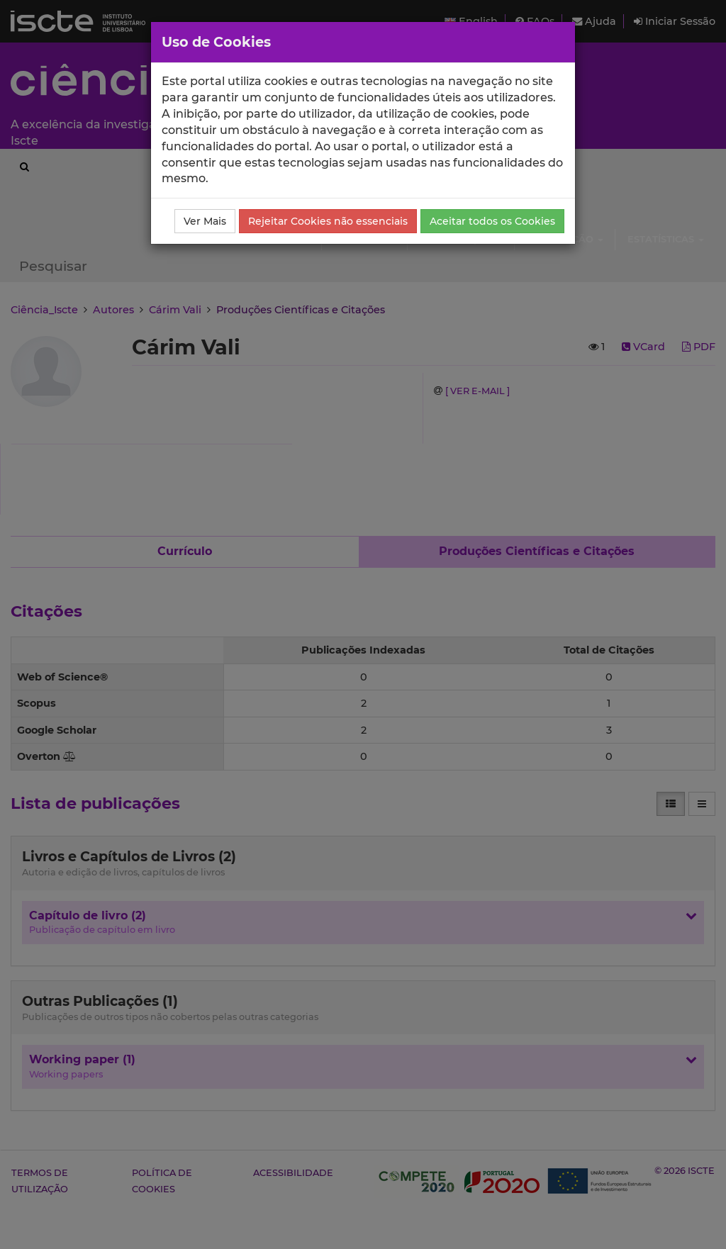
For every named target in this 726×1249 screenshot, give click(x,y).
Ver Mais (205, 221)
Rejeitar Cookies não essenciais (328, 221)
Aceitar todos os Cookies (492, 221)
